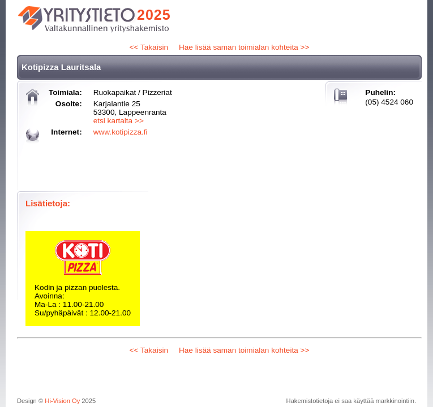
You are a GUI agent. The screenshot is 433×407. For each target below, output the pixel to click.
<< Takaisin (149, 47)
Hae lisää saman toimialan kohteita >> (244, 47)
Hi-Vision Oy (62, 400)
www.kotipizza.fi (120, 132)
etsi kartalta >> (118, 120)
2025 (154, 15)
